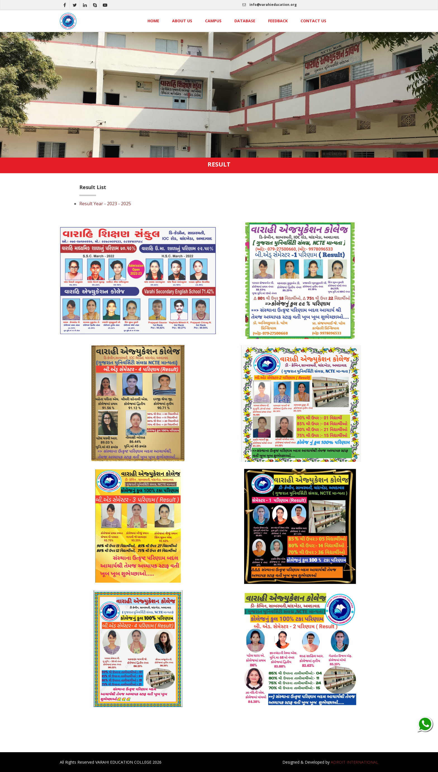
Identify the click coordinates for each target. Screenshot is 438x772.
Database (244, 20)
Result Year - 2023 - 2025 (105, 204)
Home (153, 20)
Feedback (278, 20)
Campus (213, 20)
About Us (182, 20)
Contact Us (313, 20)
